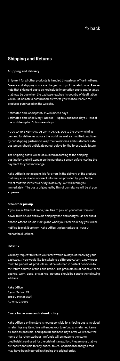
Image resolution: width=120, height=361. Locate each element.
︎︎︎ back (92, 28)
